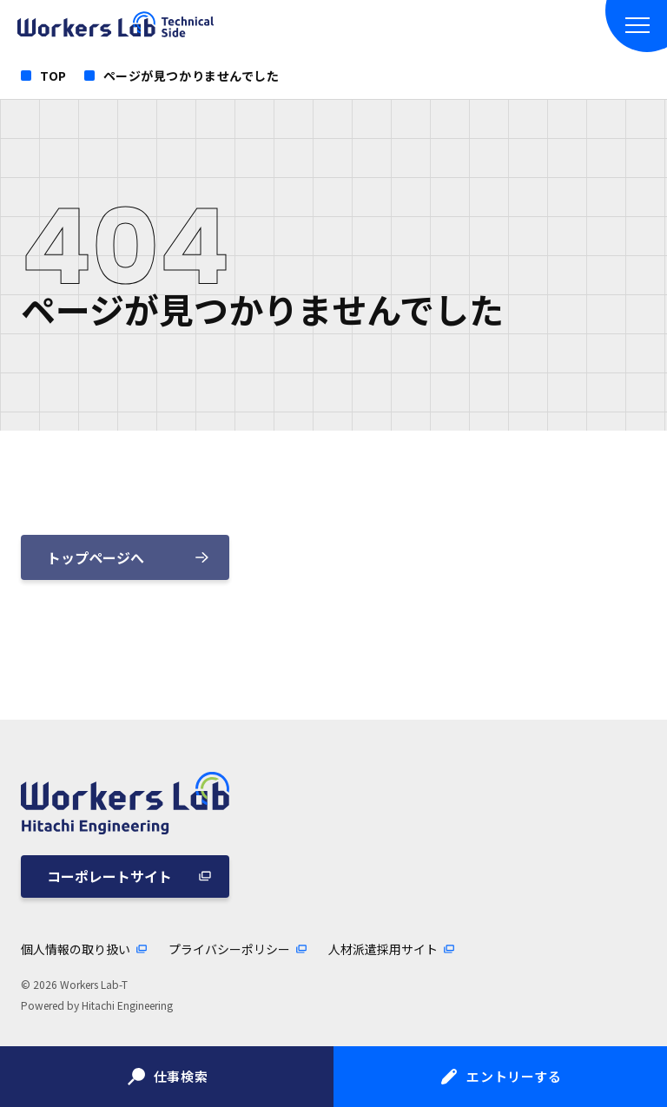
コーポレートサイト (109, 876)
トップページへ (95, 557)
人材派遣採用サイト (383, 949)
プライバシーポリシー (229, 949)
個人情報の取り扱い (75, 949)
